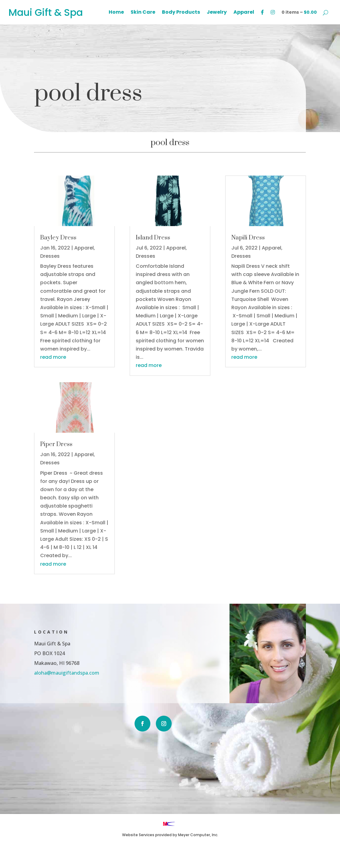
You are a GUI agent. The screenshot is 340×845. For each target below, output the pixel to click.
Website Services (138, 834)
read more (53, 357)
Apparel (243, 13)
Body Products (181, 13)
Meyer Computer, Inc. (198, 834)
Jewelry (217, 13)
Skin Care (143, 13)
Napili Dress (248, 238)
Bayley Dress (58, 238)
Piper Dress (56, 444)
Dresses (50, 256)
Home (116, 13)
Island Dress (153, 238)
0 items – (299, 12)
